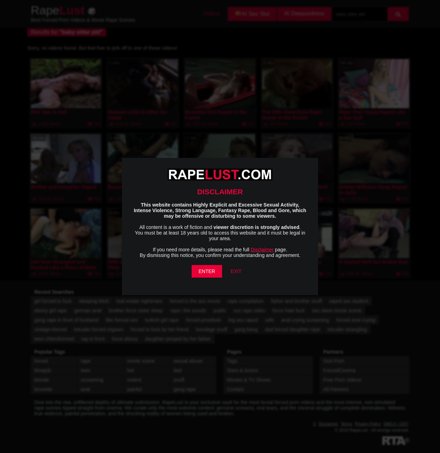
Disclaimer (262, 249)
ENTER (207, 271)
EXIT (236, 271)
